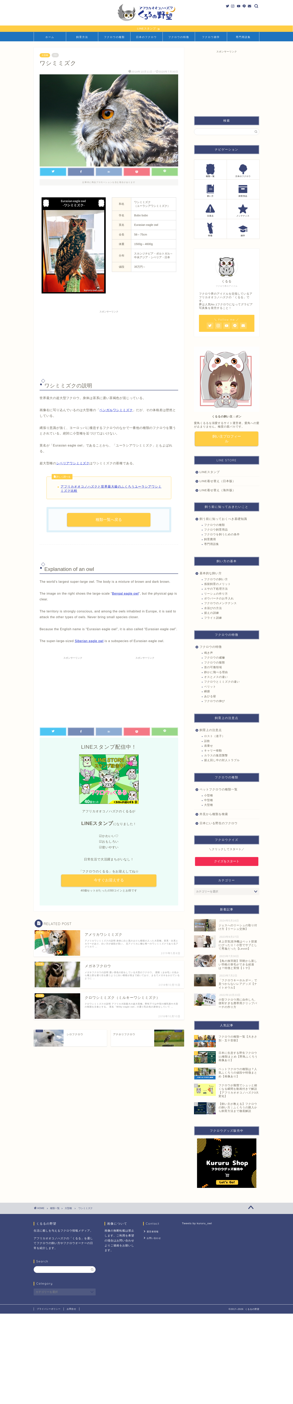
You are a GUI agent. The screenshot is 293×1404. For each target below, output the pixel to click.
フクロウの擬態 (214, 662)
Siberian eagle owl (89, 641)
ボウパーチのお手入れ (219, 598)
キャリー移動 (213, 750)
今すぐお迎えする (109, 880)
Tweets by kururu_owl (197, 1223)
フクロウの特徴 (178, 37)
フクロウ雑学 (211, 37)
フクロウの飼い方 (216, 579)
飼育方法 (82, 37)
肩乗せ (208, 746)
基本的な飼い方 (211, 573)
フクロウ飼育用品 (216, 529)
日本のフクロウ (146, 37)
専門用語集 (243, 37)
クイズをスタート (226, 861)
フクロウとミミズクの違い (222, 682)
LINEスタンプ (210, 472)
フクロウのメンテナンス (220, 603)
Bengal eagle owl (125, 593)
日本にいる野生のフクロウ (219, 823)
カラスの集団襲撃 (216, 755)
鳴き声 (208, 653)
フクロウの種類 (114, 37)
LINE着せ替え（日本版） (218, 481)
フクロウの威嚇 (214, 658)
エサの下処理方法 (216, 589)
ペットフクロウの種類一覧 (219, 789)
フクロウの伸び (214, 701)
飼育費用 (210, 539)
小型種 (208, 795)
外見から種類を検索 (214, 814)
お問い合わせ (153, 1238)
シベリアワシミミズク (72, 463)
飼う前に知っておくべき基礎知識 (223, 519)
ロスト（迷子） (214, 736)
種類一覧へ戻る (109, 520)
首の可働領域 (213, 667)
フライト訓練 (213, 618)
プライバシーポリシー (49, 1309)
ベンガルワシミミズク (116, 410)
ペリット (210, 686)
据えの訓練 (211, 613)
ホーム (49, 37)
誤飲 (207, 741)
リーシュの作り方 (216, 593)
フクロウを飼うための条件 (222, 534)
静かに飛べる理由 (216, 672)
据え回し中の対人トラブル (222, 760)
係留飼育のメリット (217, 584)
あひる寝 (210, 696)
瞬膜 (207, 691)
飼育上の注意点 (211, 730)
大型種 (45, 55)
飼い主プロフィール (226, 439)
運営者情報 (152, 1232)
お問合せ (71, 1309)
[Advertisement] (109, 343)
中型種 (208, 800)
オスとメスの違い (216, 677)
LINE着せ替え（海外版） (218, 490)
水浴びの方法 (213, 608)
